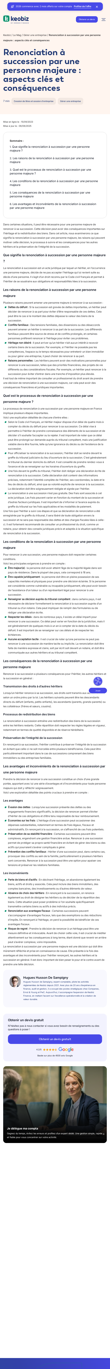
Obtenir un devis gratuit (55, 1039)
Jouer (98, 690)
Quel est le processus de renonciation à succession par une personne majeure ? (50, 171)
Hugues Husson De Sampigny (45, 978)
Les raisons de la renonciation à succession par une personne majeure (52, 160)
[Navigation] (103, 19)
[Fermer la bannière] (97, 6)
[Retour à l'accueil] (16, 19)
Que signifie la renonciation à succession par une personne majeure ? (50, 148)
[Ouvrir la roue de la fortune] (98, 681)
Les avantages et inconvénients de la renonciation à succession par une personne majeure (53, 205)
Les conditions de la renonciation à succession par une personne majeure (54, 183)
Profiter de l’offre (82, 6)
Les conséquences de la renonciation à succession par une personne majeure (50, 194)
